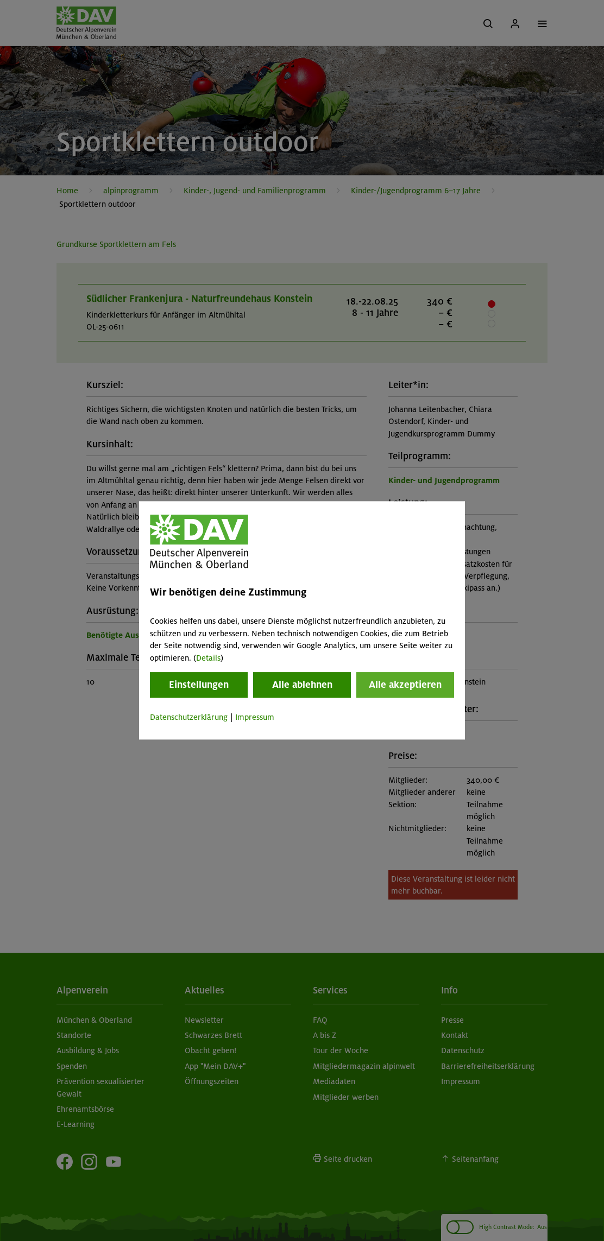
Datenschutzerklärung (189, 717)
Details (208, 658)
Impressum (254, 717)
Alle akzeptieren (405, 685)
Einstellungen (199, 685)
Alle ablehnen (302, 685)
